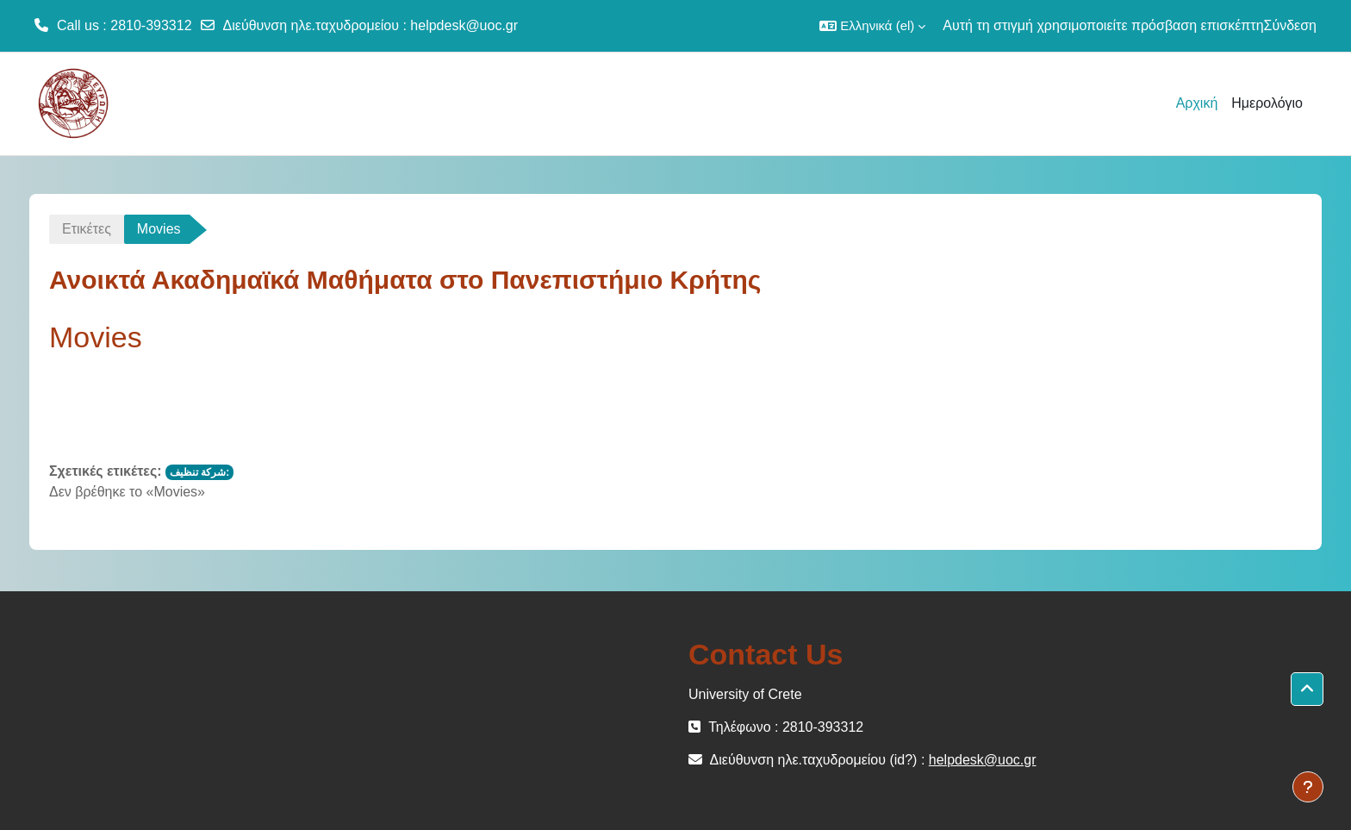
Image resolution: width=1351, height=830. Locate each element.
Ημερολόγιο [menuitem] (1267, 103)
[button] (872, 26)
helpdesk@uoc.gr (464, 25)
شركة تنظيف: (199, 472)
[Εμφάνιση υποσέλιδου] (1307, 786)
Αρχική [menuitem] (1197, 103)
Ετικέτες (86, 229)
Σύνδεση (1290, 25)
